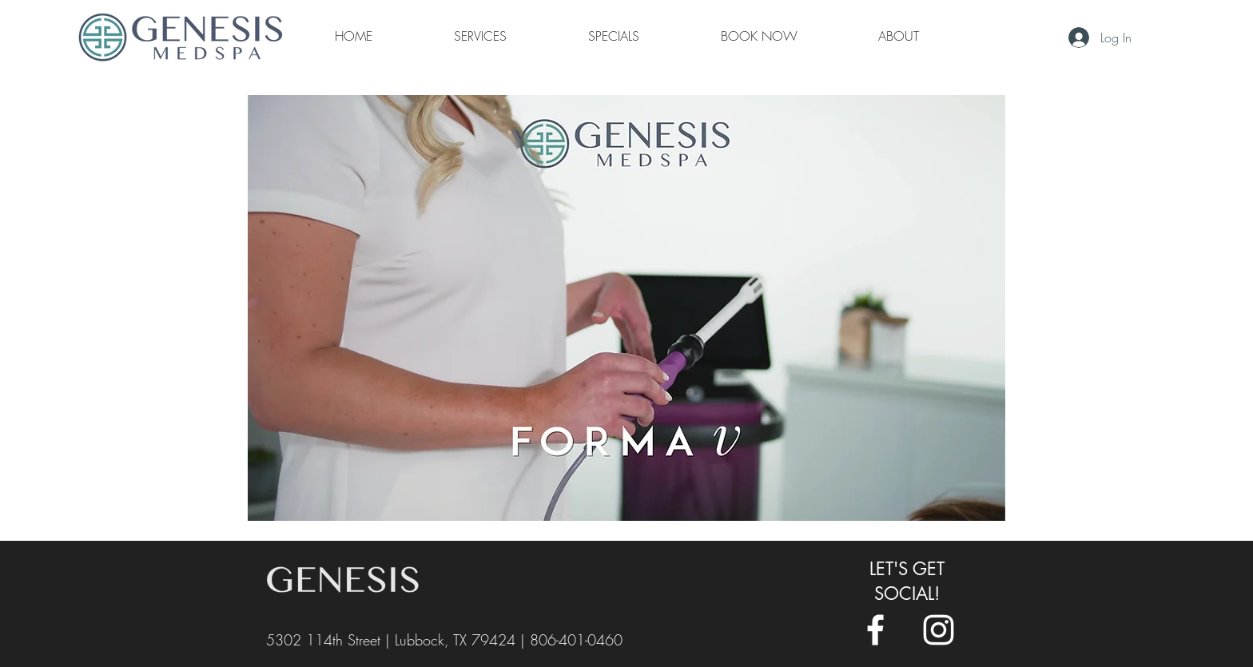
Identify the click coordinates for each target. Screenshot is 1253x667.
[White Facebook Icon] (875, 629)
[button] (899, 36)
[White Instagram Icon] (938, 629)
